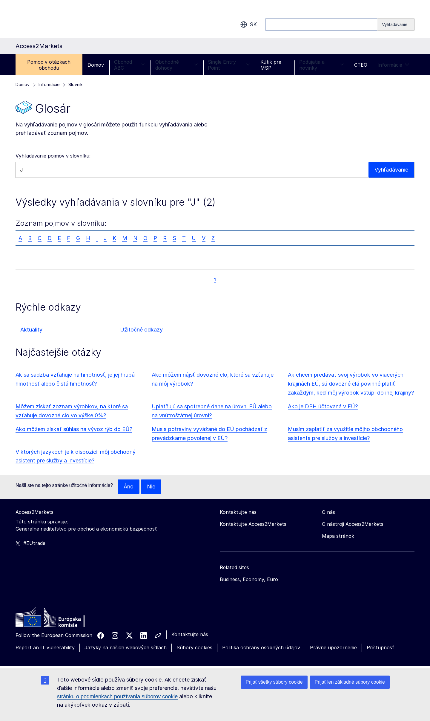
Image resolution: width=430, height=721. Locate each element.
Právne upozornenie (333, 647)
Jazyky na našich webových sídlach (126, 647)
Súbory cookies (194, 647)
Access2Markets (34, 512)
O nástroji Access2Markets (352, 524)
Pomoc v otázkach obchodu (48, 65)
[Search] (395, 24)
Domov (95, 65)
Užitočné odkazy (141, 329)
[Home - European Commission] (59, 618)
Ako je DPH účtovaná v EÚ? (323, 406)
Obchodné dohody (176, 65)
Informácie (393, 65)
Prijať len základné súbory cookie (350, 682)
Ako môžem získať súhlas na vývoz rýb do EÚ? (74, 429)
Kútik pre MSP (270, 65)
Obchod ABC (129, 65)
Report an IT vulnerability (45, 647)
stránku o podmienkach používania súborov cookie (117, 696)
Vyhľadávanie (391, 169)
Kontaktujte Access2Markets (253, 524)
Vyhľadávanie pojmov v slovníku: (53, 156)
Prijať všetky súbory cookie (274, 682)
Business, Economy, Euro (249, 579)
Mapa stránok (338, 536)
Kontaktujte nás (189, 634)
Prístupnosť (380, 647)
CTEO (360, 65)
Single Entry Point (229, 65)
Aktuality (31, 329)
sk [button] (248, 24)
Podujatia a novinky (321, 65)
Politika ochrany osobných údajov (261, 647)
